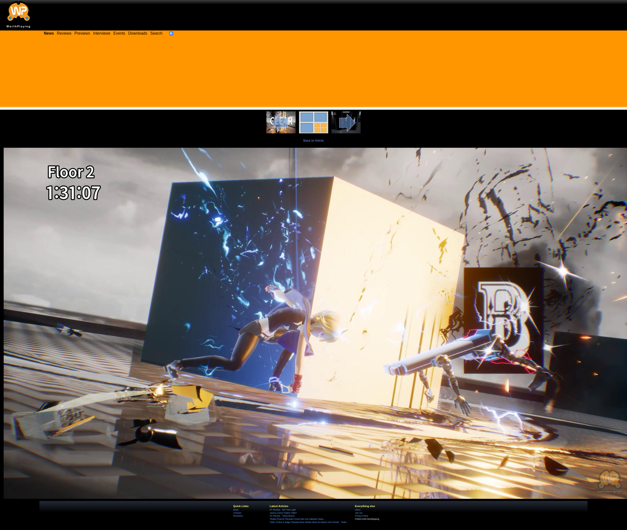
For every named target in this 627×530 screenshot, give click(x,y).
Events (119, 33)
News (235, 510)
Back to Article (313, 140)
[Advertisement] (314, 73)
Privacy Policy (361, 516)
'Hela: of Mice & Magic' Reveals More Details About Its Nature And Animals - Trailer (308, 522)
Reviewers (238, 516)
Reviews (64, 33)
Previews (82, 33)
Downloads (137, 33)
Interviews (101, 33)
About (357, 510)
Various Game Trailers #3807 (283, 513)
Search (156, 33)
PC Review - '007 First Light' (283, 510)
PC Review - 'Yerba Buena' (282, 516)
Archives (237, 513)
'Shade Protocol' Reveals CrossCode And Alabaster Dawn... (297, 519)
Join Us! (359, 513)
